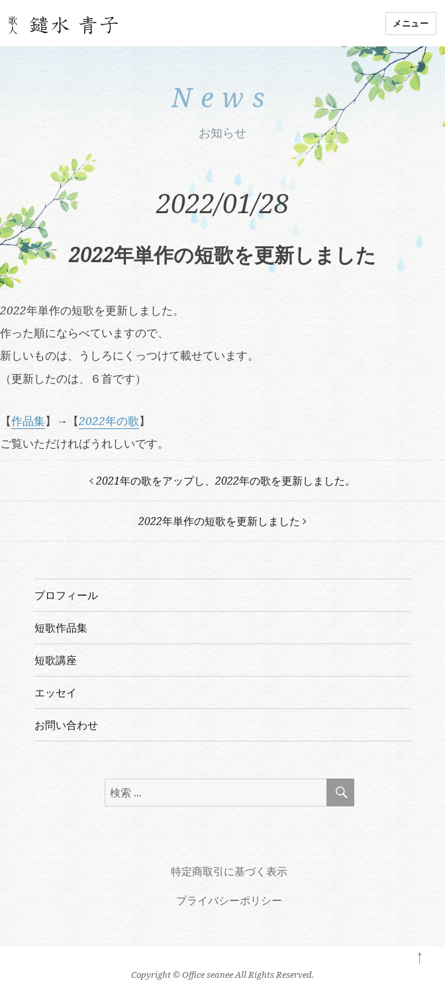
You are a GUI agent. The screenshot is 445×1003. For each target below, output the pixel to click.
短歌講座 (55, 660)
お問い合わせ (66, 725)
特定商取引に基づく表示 (229, 871)
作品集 (28, 420)
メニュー (410, 23)
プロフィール (66, 595)
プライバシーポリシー (229, 900)
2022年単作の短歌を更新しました (219, 521)
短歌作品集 (60, 627)
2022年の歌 (109, 420)
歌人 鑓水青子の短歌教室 (63, 26)
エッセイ (55, 692)
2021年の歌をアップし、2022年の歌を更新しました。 (226, 480)
